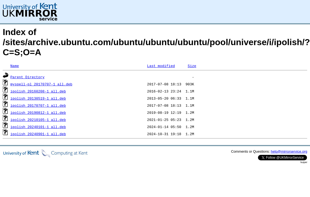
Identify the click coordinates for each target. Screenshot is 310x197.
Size (192, 65)
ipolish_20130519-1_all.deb (38, 98)
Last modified (161, 65)
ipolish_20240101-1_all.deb (38, 126)
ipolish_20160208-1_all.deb (38, 91)
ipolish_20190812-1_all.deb (38, 112)
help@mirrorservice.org (289, 151)
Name (14, 65)
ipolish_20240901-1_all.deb (38, 133)
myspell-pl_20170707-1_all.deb (41, 84)
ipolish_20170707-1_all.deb (38, 105)
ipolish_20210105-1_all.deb (38, 119)
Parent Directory (27, 76)
